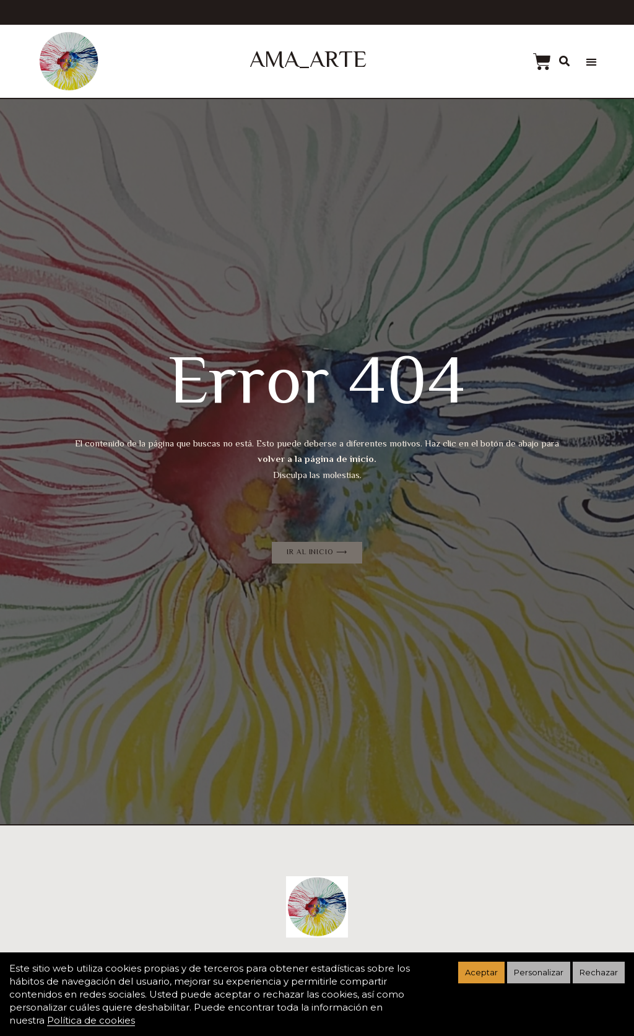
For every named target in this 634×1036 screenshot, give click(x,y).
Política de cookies (91, 1020)
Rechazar (599, 972)
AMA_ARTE (308, 61)
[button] (591, 62)
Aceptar (481, 972)
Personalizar (538, 972)
